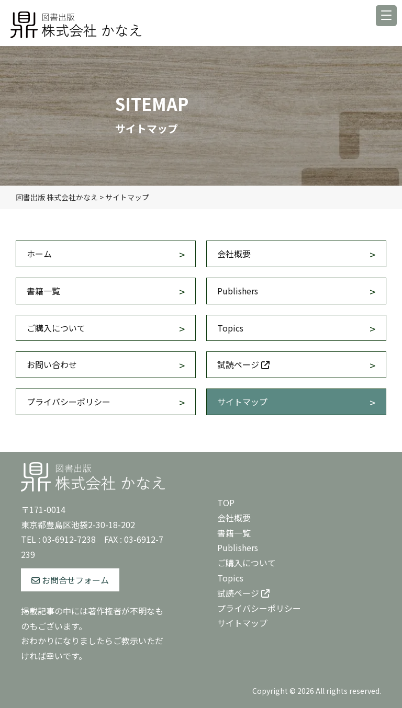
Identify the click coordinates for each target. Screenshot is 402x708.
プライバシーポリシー (68, 401)
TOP (225, 502)
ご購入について (56, 328)
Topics (230, 328)
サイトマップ (242, 401)
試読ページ (243, 364)
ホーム (39, 253)
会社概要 (234, 253)
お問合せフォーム (70, 580)
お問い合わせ (52, 364)
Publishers (237, 290)
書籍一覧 (43, 290)
